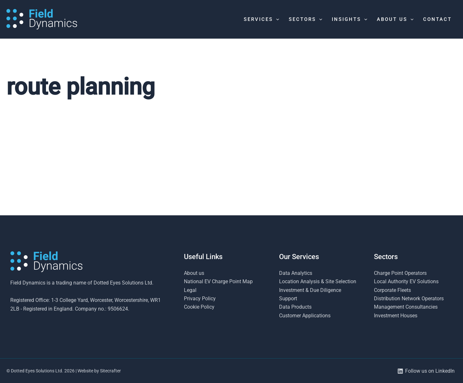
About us (194, 273)
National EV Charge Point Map (218, 281)
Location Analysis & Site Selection (317, 281)
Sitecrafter (110, 370)
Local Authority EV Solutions (406, 281)
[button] (276, 19)
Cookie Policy (199, 307)
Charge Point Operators (400, 273)
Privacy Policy (200, 298)
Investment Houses (395, 316)
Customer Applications (305, 316)
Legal (190, 290)
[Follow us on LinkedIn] (426, 371)
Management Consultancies (406, 307)
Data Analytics (295, 273)
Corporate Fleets (392, 290)
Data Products (295, 307)
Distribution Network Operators (409, 298)
